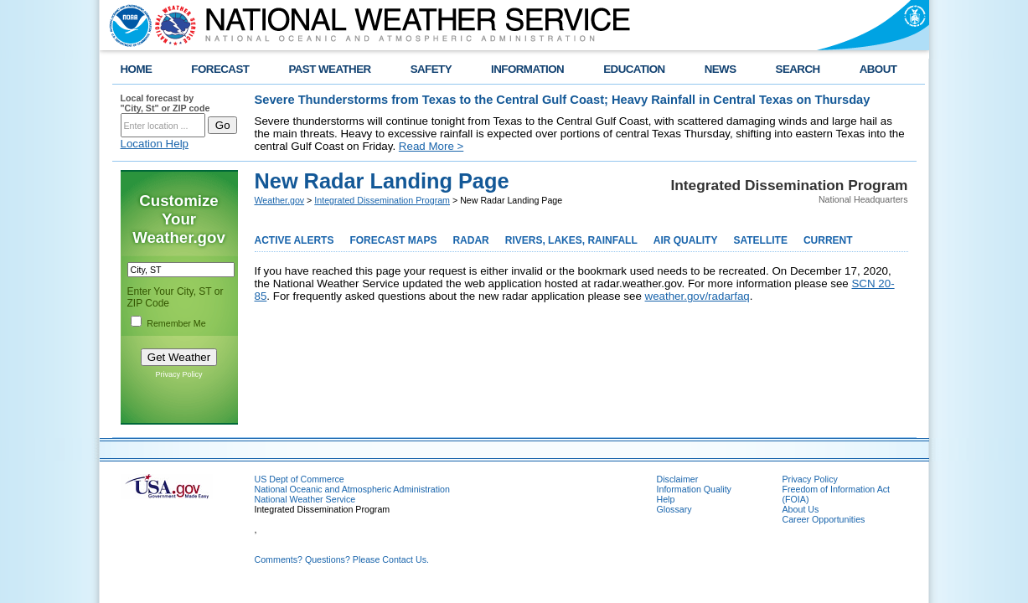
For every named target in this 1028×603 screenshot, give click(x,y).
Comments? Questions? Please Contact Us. (342, 559)
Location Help (155, 143)
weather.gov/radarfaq (697, 296)
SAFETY (431, 69)
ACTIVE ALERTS (294, 240)
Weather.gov (280, 200)
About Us (801, 509)
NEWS (720, 69)
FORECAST (220, 69)
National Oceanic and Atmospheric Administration (352, 489)
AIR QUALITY (685, 240)
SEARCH (798, 69)
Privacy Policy (178, 374)
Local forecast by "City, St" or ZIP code (165, 103)
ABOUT (878, 69)
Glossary (674, 509)
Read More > (431, 146)
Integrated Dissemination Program (382, 200)
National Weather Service (305, 499)
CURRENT (828, 240)
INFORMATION (527, 69)
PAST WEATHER (329, 69)
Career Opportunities (824, 519)
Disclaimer (678, 479)
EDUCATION (633, 69)
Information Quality (694, 489)
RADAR (470, 240)
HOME (136, 69)
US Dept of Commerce (299, 479)
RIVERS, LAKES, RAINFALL (571, 240)
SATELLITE (760, 240)
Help (666, 499)
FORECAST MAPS (393, 240)
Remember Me (176, 323)
